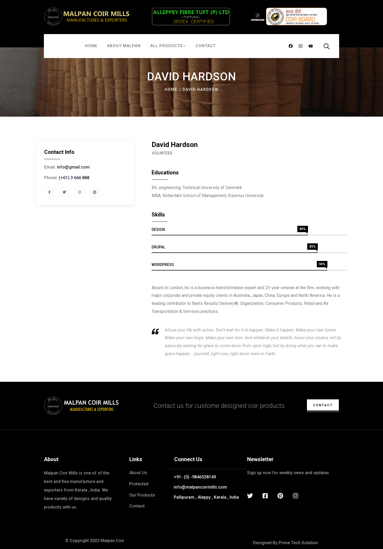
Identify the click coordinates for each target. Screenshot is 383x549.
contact (321, 405)
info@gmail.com (73, 167)
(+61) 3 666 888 (74, 177)
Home (171, 89)
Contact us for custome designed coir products (219, 405)
